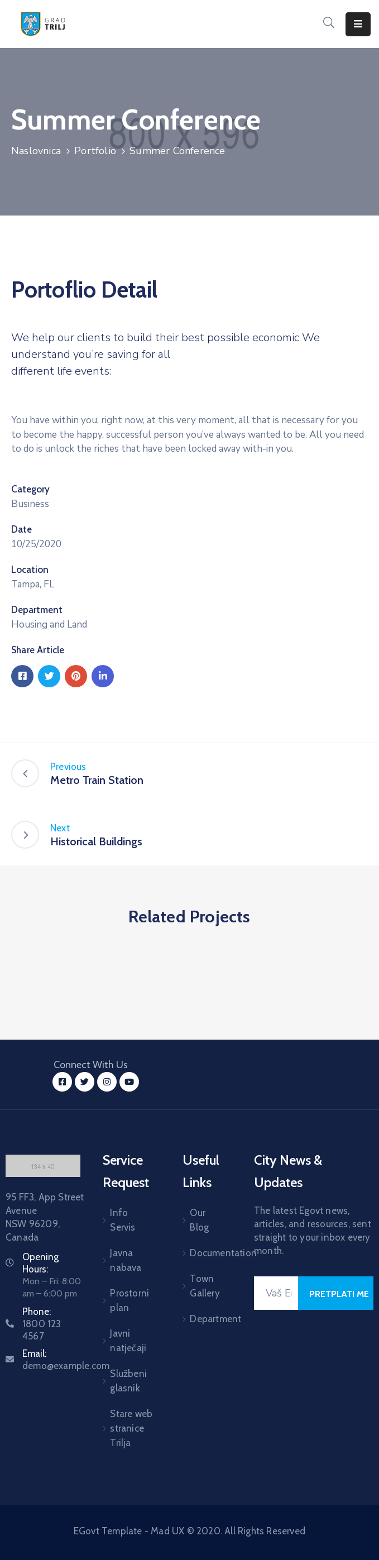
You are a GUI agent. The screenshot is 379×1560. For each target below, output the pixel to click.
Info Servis (122, 1220)
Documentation (208, 1252)
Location (30, 569)
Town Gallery (204, 1286)
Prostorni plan (129, 1300)
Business (30, 503)
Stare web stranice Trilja (131, 1428)
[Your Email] (276, 1293)
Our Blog (199, 1220)
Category (30, 489)
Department (37, 609)
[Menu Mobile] (358, 24)
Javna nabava (125, 1260)
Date (21, 529)
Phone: (41, 1324)
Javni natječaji (128, 1340)
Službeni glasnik (128, 1381)
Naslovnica (36, 150)
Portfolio (95, 150)
